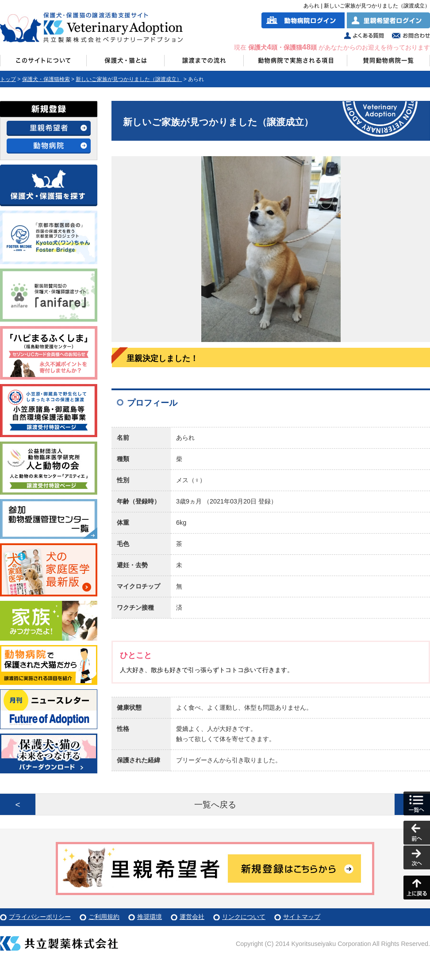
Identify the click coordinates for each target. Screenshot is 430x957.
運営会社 (192, 916)
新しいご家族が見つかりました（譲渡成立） (129, 79)
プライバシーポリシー (40, 916)
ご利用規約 (103, 916)
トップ (8, 79)
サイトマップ (301, 916)
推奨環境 (149, 916)
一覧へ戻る (215, 804)
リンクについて (243, 916)
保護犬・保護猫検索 (46, 79)
